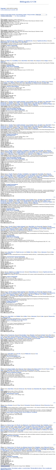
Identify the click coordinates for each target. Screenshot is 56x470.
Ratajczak (42, 337)
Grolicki (16, 336)
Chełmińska (46, 425)
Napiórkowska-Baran (42, 40)
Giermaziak (27, 405)
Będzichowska (29, 40)
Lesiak (2, 154)
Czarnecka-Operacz (33, 227)
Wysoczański (20, 338)
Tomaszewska (8, 253)
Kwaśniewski (49, 427)
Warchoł (29, 388)
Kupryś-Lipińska (11, 369)
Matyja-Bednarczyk (5, 42)
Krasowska (31, 152)
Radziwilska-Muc (38, 388)
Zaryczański (20, 430)
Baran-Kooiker (22, 335)
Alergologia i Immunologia (12, 456)
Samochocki (20, 154)
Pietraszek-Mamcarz (5, 429)
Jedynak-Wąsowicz (17, 450)
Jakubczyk (33, 336)
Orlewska (19, 337)
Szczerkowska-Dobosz (5, 105)
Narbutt (25, 103)
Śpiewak (17, 105)
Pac (21, 82)
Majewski (37, 228)
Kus (1, 337)
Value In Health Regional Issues (13, 356)
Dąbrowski (3, 426)
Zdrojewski (7, 273)
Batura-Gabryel (37, 369)
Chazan (47, 369)
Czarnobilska (15, 60)
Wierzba (13, 82)
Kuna (8, 60)
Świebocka (44, 429)
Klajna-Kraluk (18, 427)
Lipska (5, 337)
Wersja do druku (31, 14)
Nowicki (10, 101)
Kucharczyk (21, 388)
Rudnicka (11, 102)
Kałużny (6, 82)
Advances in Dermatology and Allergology (15, 109)
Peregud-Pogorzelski (21, 151)
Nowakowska (11, 335)
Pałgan (47, 428)
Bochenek (32, 335)
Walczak (44, 81)
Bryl (50, 335)
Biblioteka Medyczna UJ (6, 469)
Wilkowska (35, 105)
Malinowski (27, 353)
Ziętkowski (3, 61)
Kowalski (40, 101)
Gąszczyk (20, 426)
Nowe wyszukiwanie (21, 16)
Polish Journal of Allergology (12, 66)
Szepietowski (34, 150)
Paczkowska (27, 337)
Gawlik (11, 426)
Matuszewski (3, 102)
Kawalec (41, 336)
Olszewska (35, 103)
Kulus (32, 60)
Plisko (2, 390)
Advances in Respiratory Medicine (13, 372)
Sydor (52, 252)
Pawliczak (32, 370)
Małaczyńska (26, 428)
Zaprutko (29, 338)
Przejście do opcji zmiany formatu (8, 14)
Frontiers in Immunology (11, 45)
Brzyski (18, 425)
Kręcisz (10, 103)
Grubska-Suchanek (21, 101)
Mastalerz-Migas (9, 151)
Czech (2, 336)
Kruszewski (39, 226)
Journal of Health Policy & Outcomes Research (16, 319)
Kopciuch (48, 336)
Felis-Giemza (15, 42)
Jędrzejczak (44, 252)
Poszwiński (22, 429)
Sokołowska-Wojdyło (47, 103)
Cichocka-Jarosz (10, 425)
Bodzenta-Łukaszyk (36, 425)
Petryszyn (35, 337)
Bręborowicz (26, 425)
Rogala (46, 60)
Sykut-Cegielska (20, 81)
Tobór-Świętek (10, 81)
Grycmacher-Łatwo (30, 426)
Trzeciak (26, 105)
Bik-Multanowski (32, 81)
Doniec (45, 102)
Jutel (9, 427)
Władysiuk (49, 388)
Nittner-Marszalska (37, 428)
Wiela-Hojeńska (9, 338)
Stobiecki (38, 429)
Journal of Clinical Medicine (12, 86)
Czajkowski (36, 102)
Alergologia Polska (10, 65)
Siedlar (35, 252)
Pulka (31, 429)
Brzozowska (47, 405)
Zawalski (38, 338)
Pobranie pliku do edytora (36, 468)
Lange (19, 103)
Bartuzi (29, 369)
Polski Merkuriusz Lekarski (12, 393)
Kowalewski (3, 103)
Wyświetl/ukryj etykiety (21, 14)
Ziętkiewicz (20, 40)
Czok (36, 353)
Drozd (8, 336)
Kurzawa (25, 370)
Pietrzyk (15, 429)
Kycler (6, 428)
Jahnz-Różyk (24, 42)
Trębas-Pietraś (6, 450)
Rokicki (51, 81)
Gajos (2, 370)
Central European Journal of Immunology (15, 256)
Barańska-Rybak (27, 102)
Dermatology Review (11, 135)
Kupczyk (39, 60)
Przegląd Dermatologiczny (12, 134)
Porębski (31, 101)
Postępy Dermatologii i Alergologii (13, 108)
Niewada (13, 337)
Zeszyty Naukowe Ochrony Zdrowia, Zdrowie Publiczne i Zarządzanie (21, 412)
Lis (19, 428)
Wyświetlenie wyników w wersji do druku (21, 468)
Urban (18, 405)
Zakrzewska (11, 430)
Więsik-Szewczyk (10, 40)
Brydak (43, 335)
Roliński (28, 252)
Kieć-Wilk (46, 82)
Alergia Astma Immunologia (12, 435)
